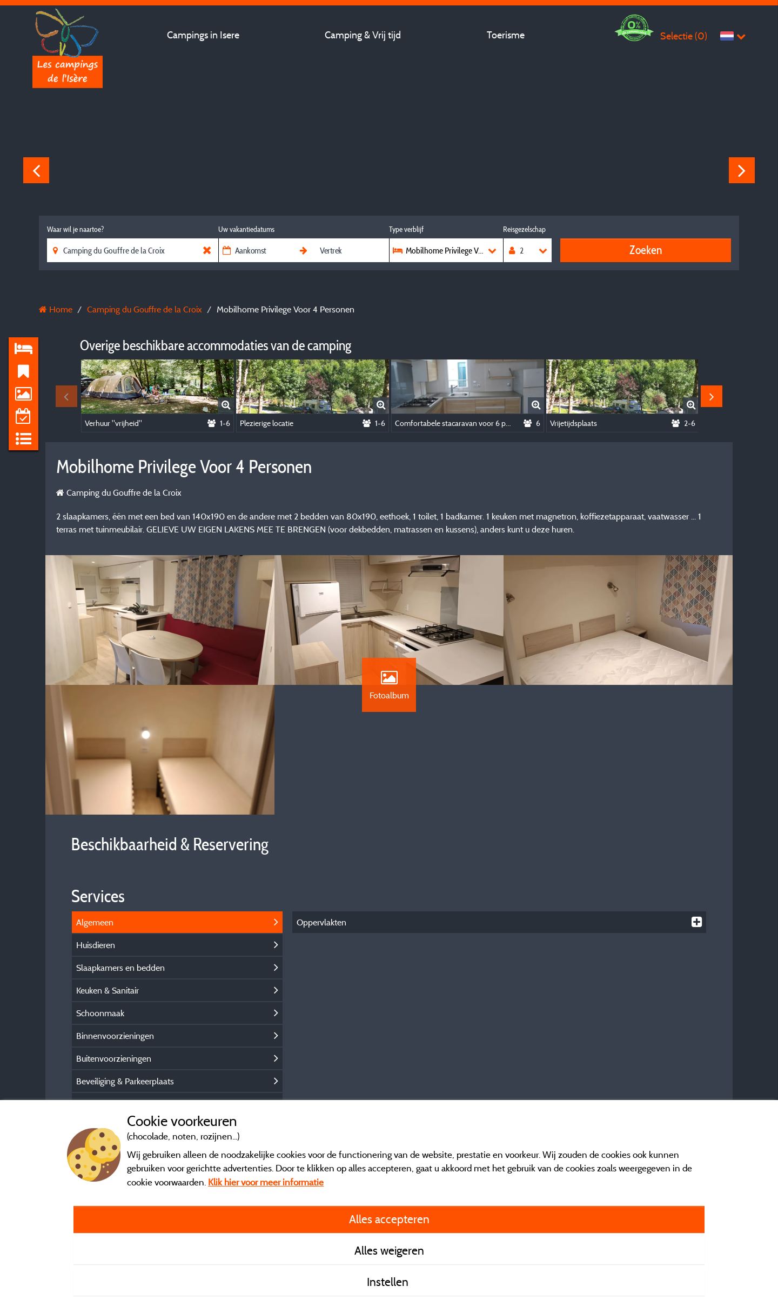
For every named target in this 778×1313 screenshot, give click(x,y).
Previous (36, 170)
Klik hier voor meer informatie (266, 1182)
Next (742, 170)
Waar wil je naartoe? (75, 229)
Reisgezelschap (524, 229)
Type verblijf (406, 229)
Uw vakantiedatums (246, 229)
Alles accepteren (389, 1219)
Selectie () (683, 36)
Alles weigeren (389, 1250)
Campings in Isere (203, 35)
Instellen (389, 1282)
